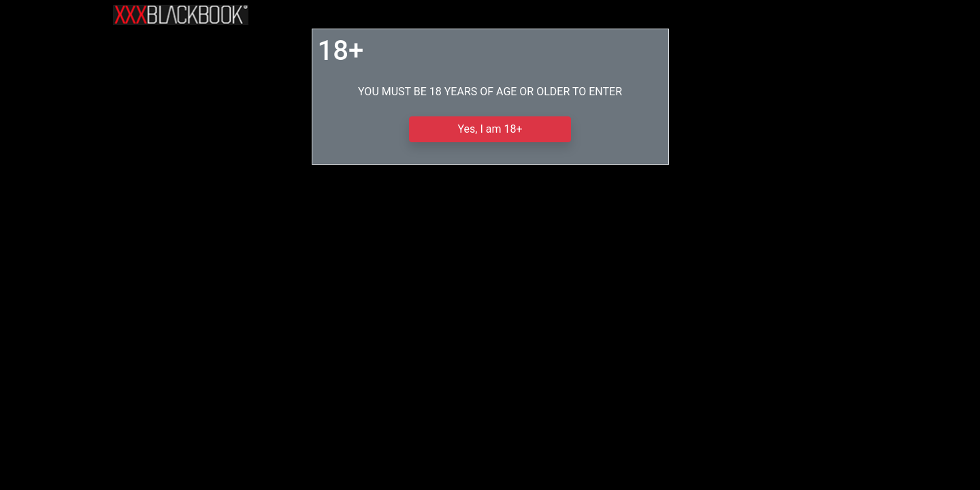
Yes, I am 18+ (489, 128)
